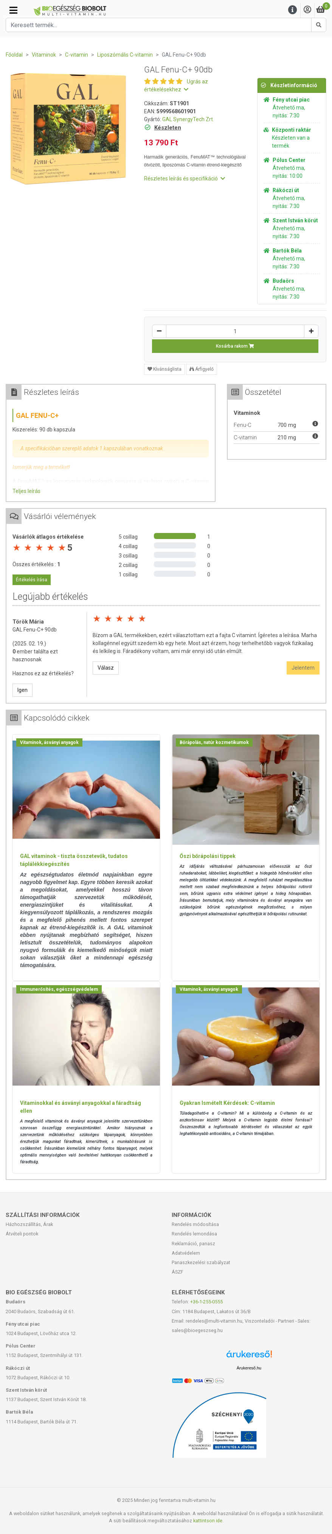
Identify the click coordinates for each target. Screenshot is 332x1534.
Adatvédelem (186, 1253)
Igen (22, 690)
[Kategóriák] (13, 10)
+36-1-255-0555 (206, 1302)
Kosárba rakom (235, 346)
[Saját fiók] (307, 10)
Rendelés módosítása (195, 1224)
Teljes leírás (26, 491)
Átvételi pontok (22, 1234)
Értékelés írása (31, 579)
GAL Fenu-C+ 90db (34, 630)
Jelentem (303, 668)
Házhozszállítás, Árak (29, 1224)
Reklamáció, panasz (193, 1243)
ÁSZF (177, 1272)
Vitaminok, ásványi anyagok (49, 742)
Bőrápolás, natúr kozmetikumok (214, 742)
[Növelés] (311, 331)
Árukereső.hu (249, 1368)
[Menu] (292, 10)
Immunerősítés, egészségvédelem (59, 989)
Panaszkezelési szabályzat (201, 1262)
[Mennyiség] (235, 331)
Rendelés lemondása (194, 1234)
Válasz (106, 668)
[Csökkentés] (159, 331)
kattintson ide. (208, 1520)
